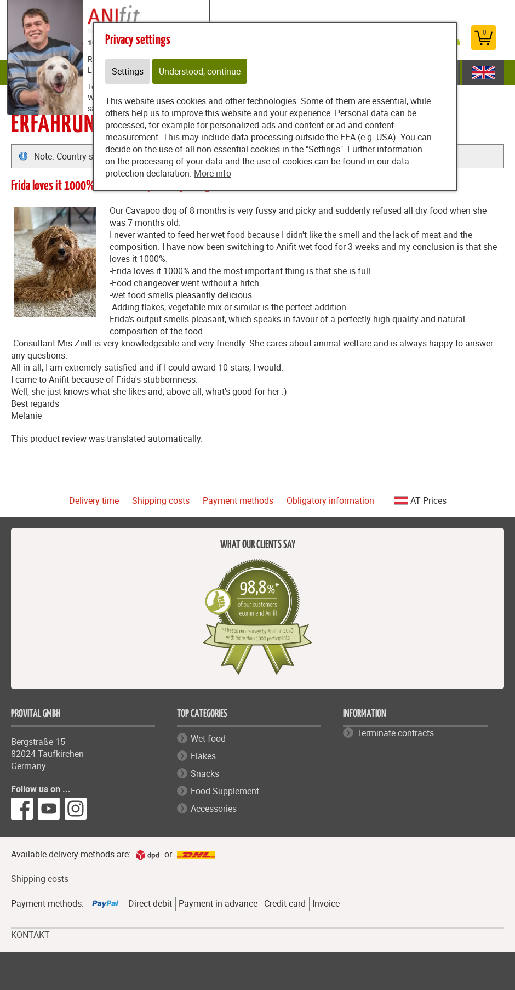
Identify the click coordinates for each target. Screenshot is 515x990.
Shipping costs (161, 500)
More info (212, 173)
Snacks (205, 773)
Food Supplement (225, 791)
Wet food (208, 738)
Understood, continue (200, 71)
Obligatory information (330, 500)
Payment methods (238, 500)
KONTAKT (30, 934)
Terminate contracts (395, 733)
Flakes (203, 756)
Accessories (214, 809)
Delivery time (94, 500)
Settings (128, 71)
